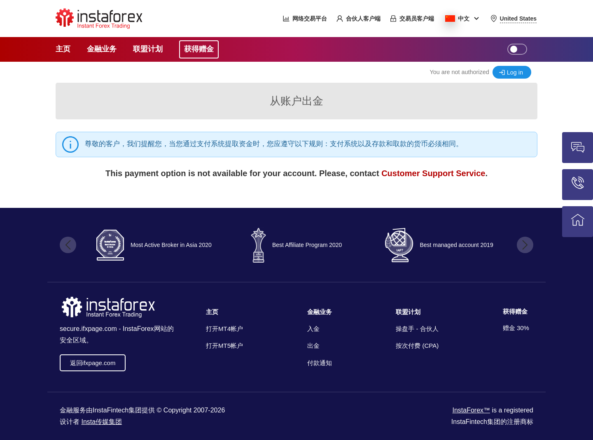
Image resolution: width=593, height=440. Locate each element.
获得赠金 (515, 311)
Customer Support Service (433, 173)
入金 (313, 328)
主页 (212, 311)
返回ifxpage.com (93, 362)
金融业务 (319, 311)
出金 (313, 345)
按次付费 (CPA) (417, 345)
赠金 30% (516, 327)
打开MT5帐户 (224, 345)
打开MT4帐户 (224, 328)
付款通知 (319, 362)
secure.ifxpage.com (88, 328)
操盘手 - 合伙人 (417, 328)
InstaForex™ (471, 410)
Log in (515, 72)
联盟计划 (408, 311)
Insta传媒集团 (101, 421)
